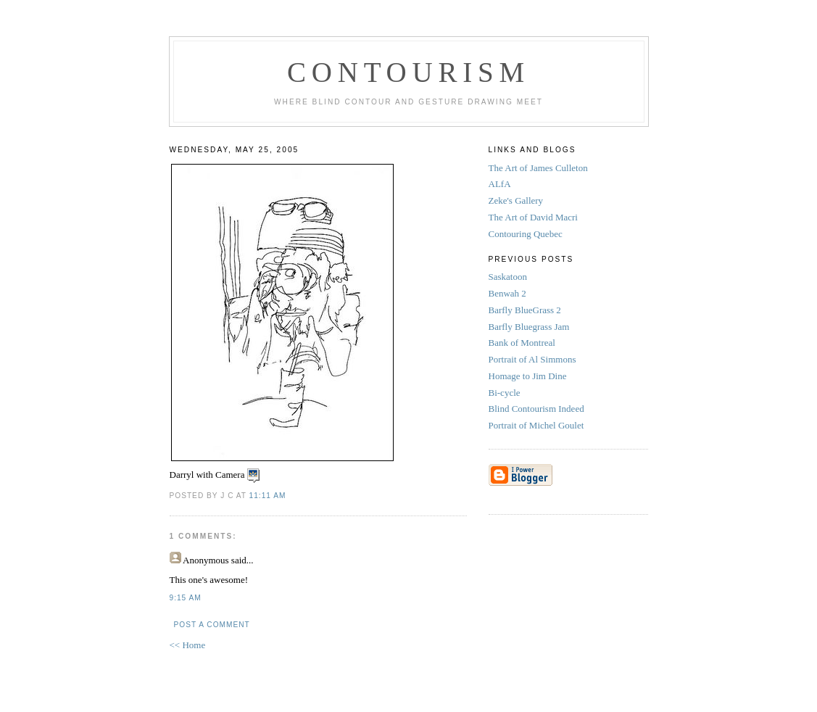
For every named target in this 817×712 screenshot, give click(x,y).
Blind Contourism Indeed (536, 408)
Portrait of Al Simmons (533, 359)
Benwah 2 (509, 293)
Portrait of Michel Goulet (537, 425)
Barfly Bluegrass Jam (530, 326)
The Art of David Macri (533, 217)
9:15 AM (186, 598)
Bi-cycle (505, 392)
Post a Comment (212, 625)
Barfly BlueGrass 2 (526, 310)
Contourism (408, 72)
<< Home (188, 644)
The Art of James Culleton (538, 167)
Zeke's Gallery (516, 200)
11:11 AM (267, 496)
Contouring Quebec (526, 233)
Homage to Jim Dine (529, 376)
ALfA (500, 183)
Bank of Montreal (523, 342)
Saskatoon (509, 276)
